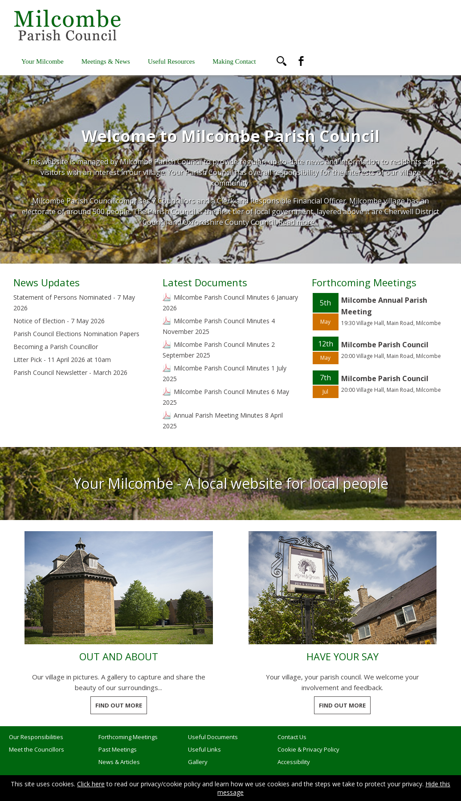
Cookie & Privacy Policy (308, 749)
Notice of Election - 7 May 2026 (59, 321)
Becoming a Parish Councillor (55, 346)
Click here (91, 784)
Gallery (198, 762)
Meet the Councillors (36, 749)
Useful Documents (213, 737)
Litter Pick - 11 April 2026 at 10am (62, 359)
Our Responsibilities (36, 737)
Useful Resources (171, 61)
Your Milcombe (42, 61)
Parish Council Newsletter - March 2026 (70, 372)
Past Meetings (117, 749)
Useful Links (204, 749)
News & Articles (119, 762)
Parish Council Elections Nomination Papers (76, 333)
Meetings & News (106, 61)
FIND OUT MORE (118, 705)
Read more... (298, 222)
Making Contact (234, 61)
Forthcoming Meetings (128, 737)
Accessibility (293, 762)
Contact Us (291, 737)
